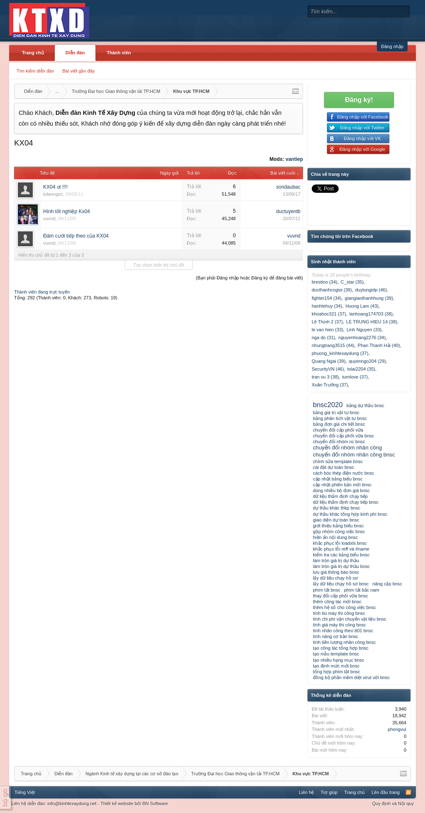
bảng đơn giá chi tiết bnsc (339, 424)
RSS (408, 792)
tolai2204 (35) (361, 368)
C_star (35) (352, 281)
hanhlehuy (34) (327, 305)
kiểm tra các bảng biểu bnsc (341, 554)
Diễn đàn (75, 52)
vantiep (294, 159)
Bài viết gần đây (78, 70)
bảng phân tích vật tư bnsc (340, 418)
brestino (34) (324, 281)
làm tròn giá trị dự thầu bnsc (341, 566)
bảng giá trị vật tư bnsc (336, 412)
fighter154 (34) (327, 298)
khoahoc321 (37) (329, 313)
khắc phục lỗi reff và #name (341, 548)
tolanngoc (53, 194)
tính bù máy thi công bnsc (339, 613)
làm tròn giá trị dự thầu (336, 560)
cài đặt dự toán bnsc (333, 467)
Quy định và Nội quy (393, 803)
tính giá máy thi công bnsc (339, 624)
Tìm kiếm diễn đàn (35, 70)
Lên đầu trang (385, 792)
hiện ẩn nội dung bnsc (335, 537)
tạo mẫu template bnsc (336, 653)
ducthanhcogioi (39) (332, 289)
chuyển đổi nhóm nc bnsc (339, 441)
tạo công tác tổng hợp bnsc (341, 648)
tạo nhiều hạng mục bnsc (338, 660)
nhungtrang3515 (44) (333, 345)
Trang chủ (33, 52)
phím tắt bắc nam (361, 589)
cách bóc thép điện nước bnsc (343, 473)
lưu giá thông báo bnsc (336, 572)
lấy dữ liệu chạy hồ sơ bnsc (341, 583)
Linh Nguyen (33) (364, 329)
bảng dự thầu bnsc (365, 405)
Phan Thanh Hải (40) (379, 345)
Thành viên (119, 52)
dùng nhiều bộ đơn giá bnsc (341, 490)
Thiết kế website (116, 803)
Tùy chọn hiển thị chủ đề (158, 264)
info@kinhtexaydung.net (71, 803)
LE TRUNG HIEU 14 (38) (371, 321)
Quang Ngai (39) (328, 361)
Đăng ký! (359, 99)
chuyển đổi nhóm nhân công (347, 447)
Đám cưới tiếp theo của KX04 (76, 236)
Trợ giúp (328, 792)
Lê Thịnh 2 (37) (327, 321)
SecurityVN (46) (328, 368)
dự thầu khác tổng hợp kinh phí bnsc (350, 514)
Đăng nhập (392, 46)
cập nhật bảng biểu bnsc (337, 478)
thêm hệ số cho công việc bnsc (344, 607)
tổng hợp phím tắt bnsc (336, 671)
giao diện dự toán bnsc (336, 519)
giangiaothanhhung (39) (369, 298)
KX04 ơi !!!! (55, 187)
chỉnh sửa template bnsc (338, 461)
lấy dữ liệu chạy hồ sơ (335, 577)
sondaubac (288, 187)
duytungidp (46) (371, 289)
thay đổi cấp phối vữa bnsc (340, 595)
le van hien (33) (327, 329)
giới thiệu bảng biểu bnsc (338, 525)
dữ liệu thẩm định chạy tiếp (340, 496)
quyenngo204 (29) (367, 361)
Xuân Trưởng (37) (330, 384)
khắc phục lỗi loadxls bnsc (339, 543)
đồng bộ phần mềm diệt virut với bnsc (351, 677)
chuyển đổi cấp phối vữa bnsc (343, 435)
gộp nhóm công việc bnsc (339, 531)
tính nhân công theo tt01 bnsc (343, 630)
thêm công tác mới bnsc (337, 601)
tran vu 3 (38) (325, 376)
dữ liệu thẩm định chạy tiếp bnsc (346, 502)
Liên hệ (306, 792)
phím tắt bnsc (326, 589)
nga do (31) (323, 337)
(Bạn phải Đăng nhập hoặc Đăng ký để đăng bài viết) (249, 277)
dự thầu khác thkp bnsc (336, 507)
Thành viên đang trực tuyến (42, 291)
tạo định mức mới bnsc (336, 665)
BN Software (155, 803)
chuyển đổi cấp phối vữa (338, 429)
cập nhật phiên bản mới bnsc (342, 484)
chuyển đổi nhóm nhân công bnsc (354, 454)
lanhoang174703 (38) (371, 313)
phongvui (397, 729)
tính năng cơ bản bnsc (335, 636)
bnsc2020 (328, 404)
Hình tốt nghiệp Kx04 (66, 211)
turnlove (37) (355, 376)
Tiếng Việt (25, 792)
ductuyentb (288, 211)
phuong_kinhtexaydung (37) (340, 353)
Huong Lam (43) (362, 305)
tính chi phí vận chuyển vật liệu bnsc (349, 618)
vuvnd (49, 218)
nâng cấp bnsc (387, 583)
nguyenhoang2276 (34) (362, 337)
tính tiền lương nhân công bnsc (344, 642)
